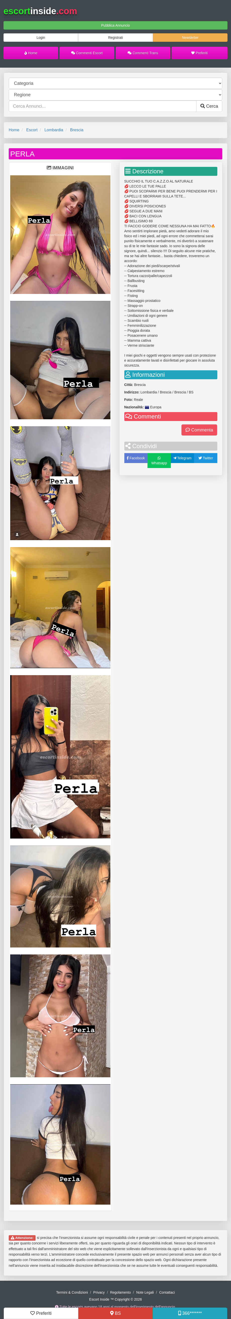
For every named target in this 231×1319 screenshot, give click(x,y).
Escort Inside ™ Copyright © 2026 (115, 1299)
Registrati (115, 38)
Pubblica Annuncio (115, 25)
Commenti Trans (143, 53)
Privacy (99, 1292)
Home (30, 53)
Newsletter (190, 38)
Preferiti (199, 53)
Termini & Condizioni (72, 1292)
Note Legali (145, 1292)
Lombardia (54, 130)
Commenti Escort (87, 53)
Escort (31, 130)
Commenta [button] (199, 429)
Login (41, 38)
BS (115, 1313)
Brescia (76, 130)
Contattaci (167, 1292)
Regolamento (120, 1292)
